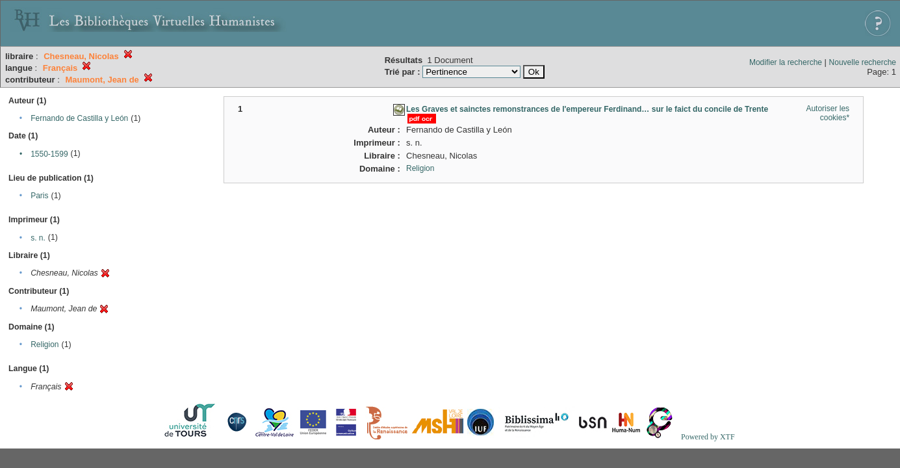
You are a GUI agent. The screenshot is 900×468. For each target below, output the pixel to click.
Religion (44, 344)
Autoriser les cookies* (827, 113)
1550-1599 (49, 154)
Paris (39, 195)
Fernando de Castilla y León (79, 118)
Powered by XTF (708, 436)
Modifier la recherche (785, 62)
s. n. (38, 237)
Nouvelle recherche (862, 62)
